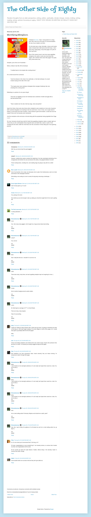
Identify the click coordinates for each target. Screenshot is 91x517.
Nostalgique (80, 101)
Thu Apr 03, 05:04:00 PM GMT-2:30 (30, 408)
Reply (12, 151)
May (78, 83)
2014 (77, 65)
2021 (77, 50)
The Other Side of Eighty (41, 9)
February (79, 121)
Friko (12, 440)
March (78, 119)
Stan (12, 351)
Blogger (52, 509)
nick (12, 340)
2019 (77, 55)
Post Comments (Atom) (18, 497)
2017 (77, 59)
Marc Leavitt (14, 169)
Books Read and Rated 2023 (13, 27)
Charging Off (80, 106)
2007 (77, 138)
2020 (77, 52)
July (78, 79)
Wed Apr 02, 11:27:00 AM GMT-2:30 (23, 192)
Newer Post (10, 494)
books (17, 137)
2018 (77, 57)
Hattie (12, 458)
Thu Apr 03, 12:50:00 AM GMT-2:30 (22, 325)
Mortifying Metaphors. (80, 116)
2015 (77, 63)
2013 (77, 126)
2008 (77, 136)
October (79, 72)
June (78, 81)
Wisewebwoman (15, 219)
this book (36, 39)
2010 (77, 132)
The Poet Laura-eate (16, 209)
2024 (77, 44)
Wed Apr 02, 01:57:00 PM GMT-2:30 (30, 209)
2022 (77, 48)
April (78, 86)
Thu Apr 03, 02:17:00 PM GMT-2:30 (22, 340)
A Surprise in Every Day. (80, 95)
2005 (77, 142)
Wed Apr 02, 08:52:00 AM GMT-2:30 (26, 169)
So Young (79, 92)
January (79, 123)
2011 (77, 130)
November (79, 70)
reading (21, 137)
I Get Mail (79, 113)
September (79, 74)
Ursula (12, 192)
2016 (77, 61)
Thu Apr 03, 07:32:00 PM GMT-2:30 (22, 440)
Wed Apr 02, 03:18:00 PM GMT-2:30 (30, 252)
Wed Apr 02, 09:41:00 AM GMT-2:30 (30, 183)
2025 (77, 42)
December (79, 67)
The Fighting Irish (80, 111)
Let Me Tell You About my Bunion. (80, 89)
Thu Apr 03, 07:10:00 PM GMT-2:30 (30, 425)
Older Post (53, 494)
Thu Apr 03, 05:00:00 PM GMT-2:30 (30, 362)
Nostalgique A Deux (80, 98)
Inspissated (79, 108)
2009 (77, 134)
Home (32, 494)
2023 (77, 46)
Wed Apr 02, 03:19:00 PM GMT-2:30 (30, 286)
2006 (77, 140)
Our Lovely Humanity (80, 103)
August (79, 77)
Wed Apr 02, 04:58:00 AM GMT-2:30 (26, 147)
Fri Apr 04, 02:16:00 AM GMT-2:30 (23, 458)
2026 (77, 40)
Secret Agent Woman (16, 183)
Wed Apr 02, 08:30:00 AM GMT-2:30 (24, 156)
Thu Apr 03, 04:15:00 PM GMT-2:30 (22, 351)
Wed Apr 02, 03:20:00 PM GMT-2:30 (30, 303)
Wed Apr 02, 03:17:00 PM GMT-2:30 (30, 219)
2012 (77, 128)
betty (12, 325)
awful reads (13, 137)
